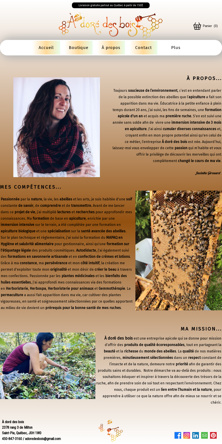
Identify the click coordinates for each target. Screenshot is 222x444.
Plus (175, 47)
